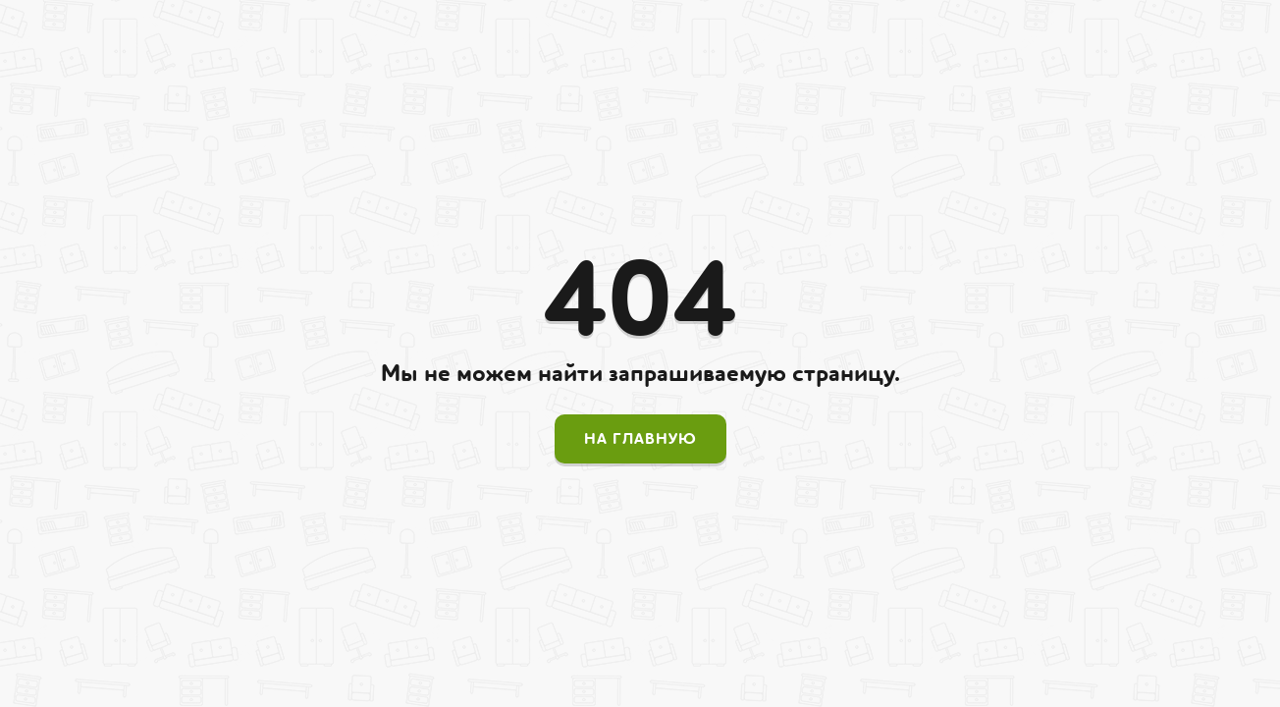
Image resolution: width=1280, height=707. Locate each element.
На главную (640, 439)
